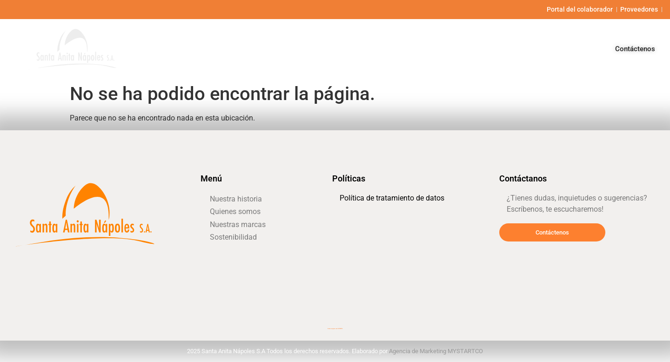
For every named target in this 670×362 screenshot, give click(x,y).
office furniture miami (218, 281)
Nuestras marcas (492, 48)
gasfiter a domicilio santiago (224, 255)
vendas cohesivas (346, 221)
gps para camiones (348, 234)
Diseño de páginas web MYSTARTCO (335, 328)
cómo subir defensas (218, 268)
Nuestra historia (350, 48)
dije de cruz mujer (347, 273)
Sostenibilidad (561, 48)
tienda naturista (512, 252)
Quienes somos (420, 48)
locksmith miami (28, 265)
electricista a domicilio (351, 260)
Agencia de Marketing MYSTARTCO (436, 351)
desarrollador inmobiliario (354, 247)
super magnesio (214, 294)
